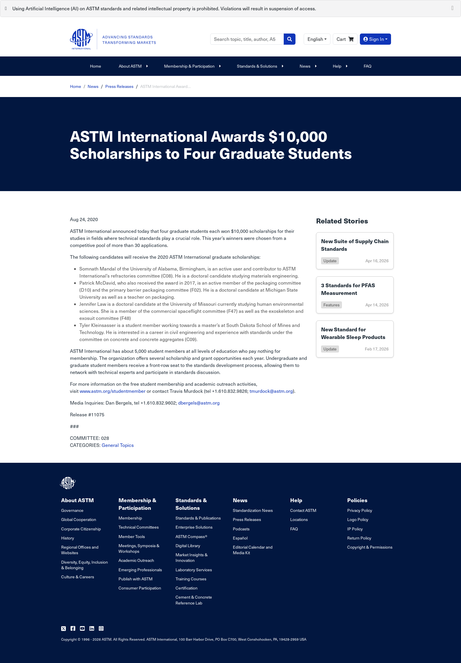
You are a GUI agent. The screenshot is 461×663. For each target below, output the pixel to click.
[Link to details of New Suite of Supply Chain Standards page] (355, 250)
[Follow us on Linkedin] (91, 629)
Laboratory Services (194, 569)
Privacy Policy (359, 510)
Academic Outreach (136, 560)
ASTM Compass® (191, 536)
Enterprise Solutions (194, 527)
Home (95, 66)
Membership (130, 518)
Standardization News (253, 510)
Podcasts (241, 529)
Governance (72, 510)
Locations (299, 519)
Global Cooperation (78, 519)
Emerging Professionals (140, 569)
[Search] (247, 39)
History (67, 538)
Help (339, 66)
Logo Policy (357, 519)
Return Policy (359, 538)
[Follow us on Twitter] (63, 629)
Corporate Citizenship (81, 529)
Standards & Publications (198, 518)
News (307, 66)
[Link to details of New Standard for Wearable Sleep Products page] (355, 339)
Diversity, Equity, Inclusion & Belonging (84, 564)
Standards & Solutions (259, 66)
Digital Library (188, 545)
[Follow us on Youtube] (82, 629)
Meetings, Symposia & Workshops (138, 548)
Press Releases (119, 86)
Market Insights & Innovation (192, 557)
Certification (187, 588)
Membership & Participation (191, 66)
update (330, 260)
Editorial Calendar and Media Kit (253, 549)
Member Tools (131, 536)
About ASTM (132, 66)
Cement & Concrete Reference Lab (194, 599)
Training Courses (191, 579)
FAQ (367, 66)
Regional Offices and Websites (79, 549)
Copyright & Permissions (369, 547)
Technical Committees (138, 527)
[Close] (452, 7)
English (315, 39)
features (331, 305)
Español (240, 538)
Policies (357, 500)
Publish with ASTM (135, 579)
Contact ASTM (303, 510)
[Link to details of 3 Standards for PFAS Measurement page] (355, 294)
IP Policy (355, 529)
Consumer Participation (139, 588)
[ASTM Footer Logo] (68, 483)
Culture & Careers (77, 577)
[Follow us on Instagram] (101, 629)
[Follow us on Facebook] (73, 629)
